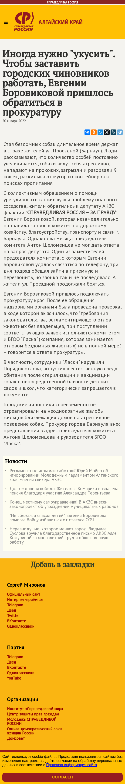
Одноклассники (20, 626)
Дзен (11, 610)
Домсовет (16, 738)
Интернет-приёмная (25, 600)
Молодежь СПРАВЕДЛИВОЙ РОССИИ (32, 721)
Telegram (15, 605)
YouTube (14, 678)
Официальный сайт (23, 594)
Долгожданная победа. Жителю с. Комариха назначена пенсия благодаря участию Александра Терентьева (61, 491)
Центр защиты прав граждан (33, 714)
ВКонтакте (16, 621)
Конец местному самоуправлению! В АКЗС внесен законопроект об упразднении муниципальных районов (61, 504)
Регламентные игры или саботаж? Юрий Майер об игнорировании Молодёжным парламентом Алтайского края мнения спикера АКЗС (61, 475)
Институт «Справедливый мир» (35, 709)
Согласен (62, 777)
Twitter (13, 616)
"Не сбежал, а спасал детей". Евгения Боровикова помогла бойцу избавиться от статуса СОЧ (55, 518)
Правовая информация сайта (71, 765)
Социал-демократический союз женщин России (34, 731)
